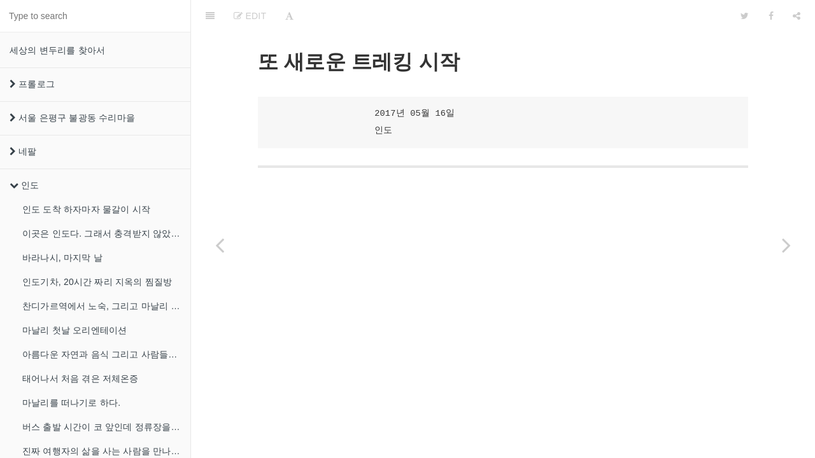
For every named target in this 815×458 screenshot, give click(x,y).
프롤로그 (32, 84)
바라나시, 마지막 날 (62, 258)
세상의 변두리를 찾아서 (57, 50)
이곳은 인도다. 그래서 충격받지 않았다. (102, 233)
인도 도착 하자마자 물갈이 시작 (86, 209)
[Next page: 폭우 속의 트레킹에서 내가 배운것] (786, 245)
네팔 (23, 151)
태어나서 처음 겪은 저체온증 (80, 378)
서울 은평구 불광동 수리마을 (72, 118)
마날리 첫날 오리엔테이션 (74, 330)
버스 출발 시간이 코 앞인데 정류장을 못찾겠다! (106, 427)
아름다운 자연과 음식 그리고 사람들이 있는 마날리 (106, 354)
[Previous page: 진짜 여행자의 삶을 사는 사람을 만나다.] (219, 245)
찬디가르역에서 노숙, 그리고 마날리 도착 (105, 306)
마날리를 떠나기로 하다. (71, 403)
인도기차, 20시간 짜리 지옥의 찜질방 (97, 282)
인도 (24, 185)
